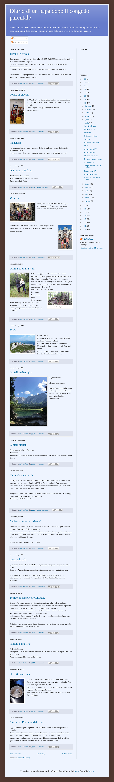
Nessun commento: (43, 187)
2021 (85, 93)
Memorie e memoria (21, 475)
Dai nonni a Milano (21, 170)
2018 (85, 103)
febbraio (88, 198)
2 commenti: (41, 319)
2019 (85, 99)
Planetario (15, 142)
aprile (87, 191)
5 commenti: (41, 83)
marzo (87, 194)
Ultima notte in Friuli (22, 268)
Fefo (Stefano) (87, 239)
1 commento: (41, 159)
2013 (85, 219)
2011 (84, 226)
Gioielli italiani (18, 444)
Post (13, 38)
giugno (87, 184)
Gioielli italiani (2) (21, 372)
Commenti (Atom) (23, 758)
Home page (41, 754)
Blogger (91, 771)
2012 (85, 223)
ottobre (87, 113)
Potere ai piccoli (19, 94)
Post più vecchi (67, 754)
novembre (88, 109)
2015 (85, 212)
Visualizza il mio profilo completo (91, 248)
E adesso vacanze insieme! (25, 521)
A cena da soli (18, 559)
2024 (85, 82)
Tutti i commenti (17, 42)
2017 (85, 205)
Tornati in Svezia (20, 53)
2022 (85, 89)
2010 (85, 229)
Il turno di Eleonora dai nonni (27, 722)
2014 (85, 216)
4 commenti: (41, 747)
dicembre (88, 106)
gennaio (87, 201)
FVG (13, 330)
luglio (87, 123)
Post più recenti (15, 754)
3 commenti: (41, 361)
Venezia (14, 198)
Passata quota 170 (20, 643)
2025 (85, 79)
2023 (85, 86)
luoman (76, 771)
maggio (87, 187)
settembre (88, 116)
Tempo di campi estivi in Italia (27, 597)
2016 (85, 209)
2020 (85, 96)
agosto (87, 120)
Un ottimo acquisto (21, 674)
